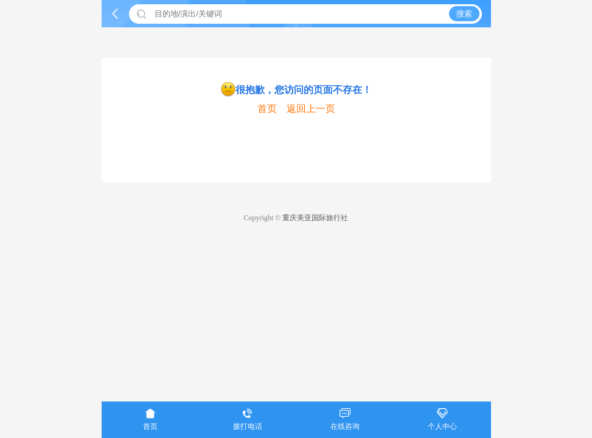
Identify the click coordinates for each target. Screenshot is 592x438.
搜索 (464, 13)
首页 (267, 108)
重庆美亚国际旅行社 (315, 218)
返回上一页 (311, 108)
